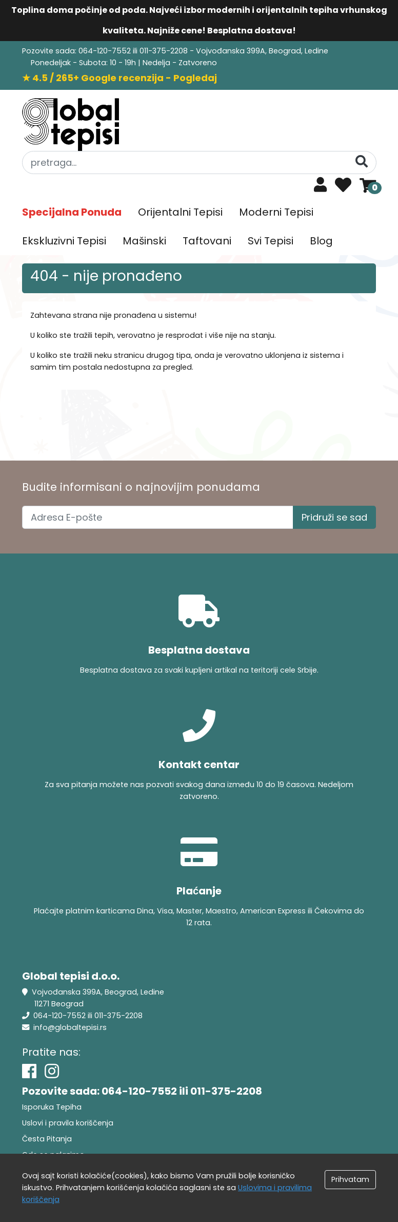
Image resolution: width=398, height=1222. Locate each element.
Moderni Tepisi (276, 212)
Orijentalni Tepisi (180, 212)
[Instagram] (52, 1071)
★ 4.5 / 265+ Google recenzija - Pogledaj (119, 77)
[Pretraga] (361, 162)
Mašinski (144, 241)
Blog (321, 241)
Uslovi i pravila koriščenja (67, 1123)
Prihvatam (350, 1179)
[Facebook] (29, 1071)
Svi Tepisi (270, 241)
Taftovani (207, 241)
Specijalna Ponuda (72, 212)
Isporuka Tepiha (52, 1107)
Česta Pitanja (47, 1139)
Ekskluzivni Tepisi (64, 241)
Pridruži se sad (334, 517)
